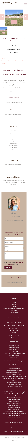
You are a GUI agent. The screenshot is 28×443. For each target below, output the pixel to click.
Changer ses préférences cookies (13, 422)
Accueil (3, 58)
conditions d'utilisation (16, 438)
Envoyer (8, 267)
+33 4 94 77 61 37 (15, 216)
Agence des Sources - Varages (14, 325)
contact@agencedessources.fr (15, 220)
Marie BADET (14, 213)
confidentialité (6, 438)
